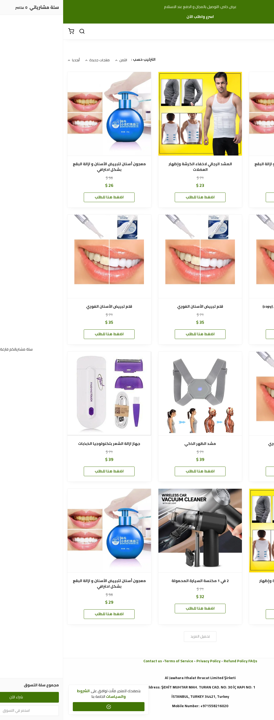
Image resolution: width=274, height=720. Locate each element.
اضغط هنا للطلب (137, 197)
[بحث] (19, 32)
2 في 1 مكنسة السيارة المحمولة (137, 581)
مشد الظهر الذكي (137, 443)
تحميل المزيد (137, 636)
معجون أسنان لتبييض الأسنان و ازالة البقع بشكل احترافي (227, 166)
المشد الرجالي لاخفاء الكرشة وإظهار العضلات (137, 166)
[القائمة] (266, 32)
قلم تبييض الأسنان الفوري (137, 306)
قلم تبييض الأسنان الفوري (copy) (227, 306)
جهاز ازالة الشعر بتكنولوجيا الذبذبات (46, 443)
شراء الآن (228, 197)
